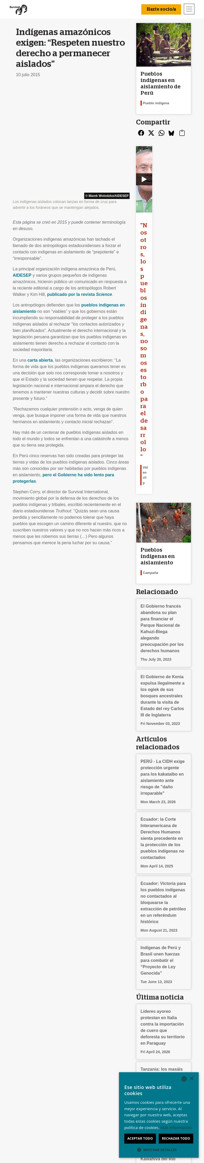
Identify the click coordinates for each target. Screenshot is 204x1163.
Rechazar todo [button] (176, 1138)
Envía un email (73, 1061)
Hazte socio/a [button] (161, 9)
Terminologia (26, 1067)
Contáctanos (26, 1054)
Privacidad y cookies (33, 1073)
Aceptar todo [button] (140, 1138)
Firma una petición (76, 1067)
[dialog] (159, 1115)
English (155, 1054)
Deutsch (156, 1048)
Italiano (155, 1067)
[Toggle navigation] (189, 9)
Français (156, 1061)
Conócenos (25, 1048)
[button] (158, 1149)
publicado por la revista (79, 184)
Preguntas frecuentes (34, 1061)
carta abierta (40, 250)
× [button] (191, 1079)
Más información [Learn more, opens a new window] (176, 1127)
